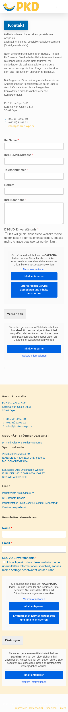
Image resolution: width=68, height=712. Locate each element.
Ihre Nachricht (15, 199)
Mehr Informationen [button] (34, 269)
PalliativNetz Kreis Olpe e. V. (18, 492)
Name (7, 528)
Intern (62, 708)
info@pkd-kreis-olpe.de (21, 126)
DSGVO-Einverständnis (21, 229)
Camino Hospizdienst (14, 507)
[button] (63, 6)
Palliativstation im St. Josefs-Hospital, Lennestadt (29, 503)
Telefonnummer (16, 170)
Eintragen (12, 640)
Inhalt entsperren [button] (34, 276)
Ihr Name (11, 140)
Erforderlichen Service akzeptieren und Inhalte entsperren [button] (34, 289)
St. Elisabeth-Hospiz (13, 497)
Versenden (15, 314)
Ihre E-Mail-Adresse (18, 155)
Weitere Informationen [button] (34, 355)
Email (7, 543)
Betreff (9, 184)
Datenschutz (36, 708)
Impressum (21, 708)
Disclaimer (51, 708)
